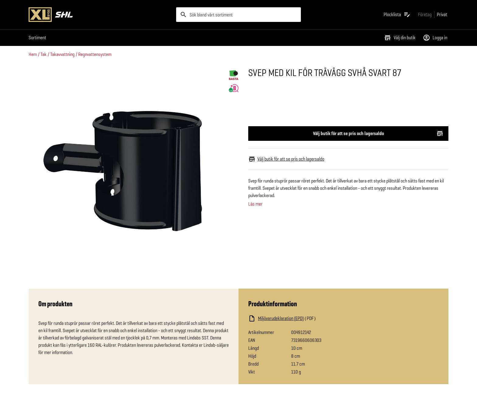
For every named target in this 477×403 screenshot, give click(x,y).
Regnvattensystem (94, 54)
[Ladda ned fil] (309, 318)
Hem (33, 54)
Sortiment (37, 37)
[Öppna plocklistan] (397, 14)
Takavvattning (62, 54)
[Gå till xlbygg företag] (425, 14)
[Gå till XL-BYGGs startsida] (100, 14)
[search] (238, 14)
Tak (43, 54)
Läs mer (255, 204)
